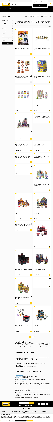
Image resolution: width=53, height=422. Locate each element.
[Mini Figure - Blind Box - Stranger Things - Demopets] (42, 230)
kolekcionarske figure (24, 379)
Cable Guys (18, 376)
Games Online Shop (5, 13)
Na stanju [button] (7, 33)
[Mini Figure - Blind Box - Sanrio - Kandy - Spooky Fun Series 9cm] (23, 202)
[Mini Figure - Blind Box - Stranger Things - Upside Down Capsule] (23, 259)
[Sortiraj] (33, 16)
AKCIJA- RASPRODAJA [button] (7, 20)
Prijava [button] (40, 5)
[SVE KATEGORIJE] (6, 8)
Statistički (8, 420)
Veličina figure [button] (7, 31)
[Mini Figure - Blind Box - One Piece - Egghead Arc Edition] (23, 122)
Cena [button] (7, 36)
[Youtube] (44, 404)
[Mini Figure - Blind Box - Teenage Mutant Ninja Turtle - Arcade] (23, 287)
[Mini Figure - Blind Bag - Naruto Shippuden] (23, 38)
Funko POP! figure (19, 375)
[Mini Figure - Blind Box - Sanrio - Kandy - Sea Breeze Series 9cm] (42, 174)
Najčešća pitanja (48, 0)
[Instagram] (42, 404)
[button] (31, 47)
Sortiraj (26, 16)
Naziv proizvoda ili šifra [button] (7, 39)
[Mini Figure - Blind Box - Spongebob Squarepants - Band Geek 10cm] (42, 202)
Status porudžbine (16, 4)
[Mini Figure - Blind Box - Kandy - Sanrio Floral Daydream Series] (42, 94)
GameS (16, 353)
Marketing (13, 420)
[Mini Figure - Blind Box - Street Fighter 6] (42, 259)
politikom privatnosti (28, 405)
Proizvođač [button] (7, 23)
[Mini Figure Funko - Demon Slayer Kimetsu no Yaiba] (42, 315)
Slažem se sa (26, 405)
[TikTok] (47, 404)
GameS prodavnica (23, 387)
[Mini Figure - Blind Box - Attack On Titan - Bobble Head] (42, 38)
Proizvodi (10, 13)
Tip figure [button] (7, 28)
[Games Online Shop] (6, 4)
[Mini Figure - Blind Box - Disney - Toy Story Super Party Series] (42, 66)
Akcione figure (18, 377)
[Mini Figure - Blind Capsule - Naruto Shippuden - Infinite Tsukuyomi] (23, 315)
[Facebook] (39, 404)
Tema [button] (7, 26)
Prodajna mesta (23, 4)
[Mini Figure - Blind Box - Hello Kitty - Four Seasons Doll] (23, 94)
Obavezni (3, 420)
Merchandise (14, 13)
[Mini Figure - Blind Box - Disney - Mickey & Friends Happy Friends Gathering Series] (23, 66)
